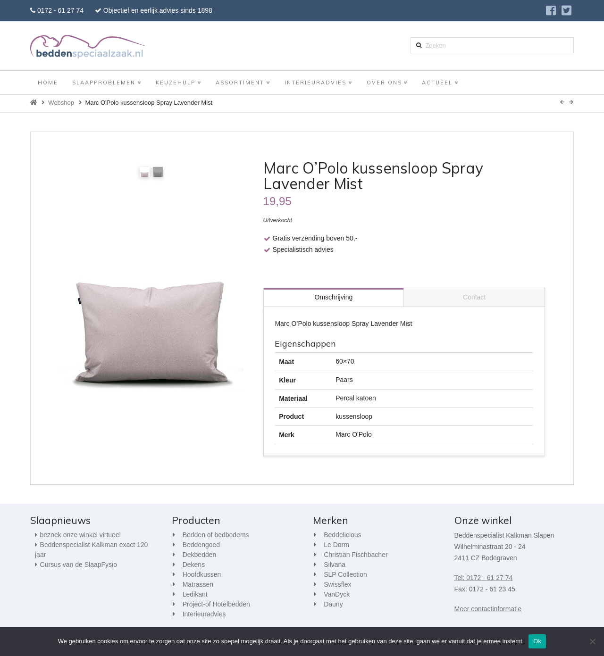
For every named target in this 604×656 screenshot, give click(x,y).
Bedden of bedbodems (216, 535)
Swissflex (337, 584)
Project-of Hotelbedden (216, 604)
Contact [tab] (474, 297)
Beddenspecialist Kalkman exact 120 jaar (91, 549)
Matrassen (198, 584)
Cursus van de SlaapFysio (78, 564)
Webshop (61, 102)
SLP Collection (345, 574)
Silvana (334, 564)
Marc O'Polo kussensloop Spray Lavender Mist (148, 102)
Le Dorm (336, 544)
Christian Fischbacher (355, 554)
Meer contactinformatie (487, 609)
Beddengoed (201, 544)
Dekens (194, 564)
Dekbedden (200, 554)
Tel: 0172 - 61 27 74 (483, 577)
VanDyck (337, 594)
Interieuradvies (204, 614)
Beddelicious (342, 535)
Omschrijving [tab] (334, 297)
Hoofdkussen (202, 574)
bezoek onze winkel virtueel (80, 535)
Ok (537, 641)
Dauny (333, 604)
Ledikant (195, 594)
